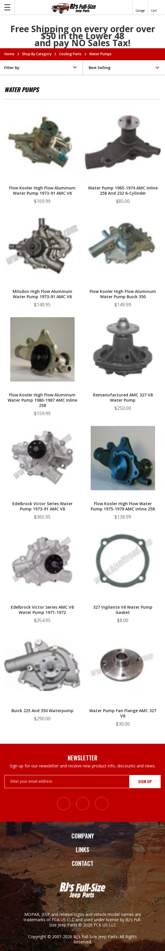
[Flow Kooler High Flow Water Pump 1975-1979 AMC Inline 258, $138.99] (123, 475)
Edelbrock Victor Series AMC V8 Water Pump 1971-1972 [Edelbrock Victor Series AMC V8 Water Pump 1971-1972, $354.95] (42, 610)
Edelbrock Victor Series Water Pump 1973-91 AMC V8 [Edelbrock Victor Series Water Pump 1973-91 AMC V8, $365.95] (42, 506)
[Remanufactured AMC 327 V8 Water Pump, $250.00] (123, 366)
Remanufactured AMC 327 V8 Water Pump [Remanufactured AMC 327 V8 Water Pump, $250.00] (123, 397)
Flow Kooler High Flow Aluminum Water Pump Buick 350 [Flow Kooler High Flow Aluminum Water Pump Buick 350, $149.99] (123, 294)
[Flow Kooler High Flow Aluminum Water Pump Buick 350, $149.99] (123, 263)
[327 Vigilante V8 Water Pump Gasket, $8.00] (123, 579)
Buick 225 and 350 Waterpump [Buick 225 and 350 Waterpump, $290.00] (42, 710)
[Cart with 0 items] (154, 7)
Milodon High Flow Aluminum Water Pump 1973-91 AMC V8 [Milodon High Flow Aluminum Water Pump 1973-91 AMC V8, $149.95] (42, 294)
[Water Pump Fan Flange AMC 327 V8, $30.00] (123, 682)
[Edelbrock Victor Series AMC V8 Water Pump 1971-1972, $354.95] (42, 579)
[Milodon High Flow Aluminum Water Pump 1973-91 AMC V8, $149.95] (42, 263)
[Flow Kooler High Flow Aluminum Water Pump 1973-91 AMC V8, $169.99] (42, 159)
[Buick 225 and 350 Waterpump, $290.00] (42, 682)
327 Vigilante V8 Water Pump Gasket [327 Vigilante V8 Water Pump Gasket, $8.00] (122, 610)
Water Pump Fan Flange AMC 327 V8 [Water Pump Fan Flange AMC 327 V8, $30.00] (122, 713)
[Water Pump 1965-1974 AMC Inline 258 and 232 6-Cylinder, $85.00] (123, 159)
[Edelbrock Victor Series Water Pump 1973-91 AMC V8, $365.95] (42, 475)
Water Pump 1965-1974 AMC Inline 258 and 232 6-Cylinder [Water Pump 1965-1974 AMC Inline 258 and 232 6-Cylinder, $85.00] (123, 190)
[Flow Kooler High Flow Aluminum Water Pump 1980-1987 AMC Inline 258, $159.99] (42, 366)
